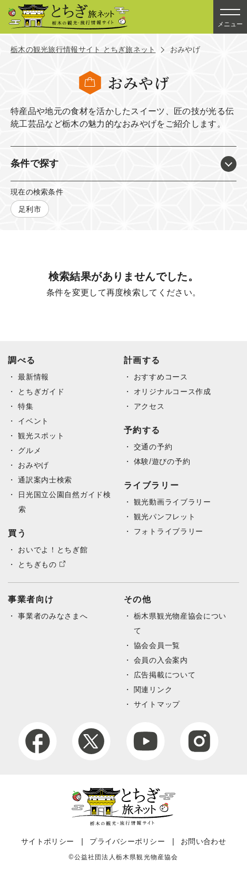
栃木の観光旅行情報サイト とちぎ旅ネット (83, 49)
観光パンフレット (165, 516)
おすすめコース (161, 377)
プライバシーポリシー (127, 841)
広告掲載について (165, 675)
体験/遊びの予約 (162, 461)
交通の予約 (153, 446)
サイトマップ (157, 704)
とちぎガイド (41, 391)
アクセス (149, 406)
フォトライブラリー (168, 531)
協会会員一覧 (157, 645)
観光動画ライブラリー (172, 502)
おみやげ (33, 465)
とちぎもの (37, 564)
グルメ (29, 450)
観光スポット (41, 435)
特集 (25, 406)
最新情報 (33, 377)
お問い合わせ (203, 841)
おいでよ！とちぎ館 (52, 549)
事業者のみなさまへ (52, 616)
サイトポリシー (47, 841)
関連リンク (153, 689)
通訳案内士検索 (45, 480)
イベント (33, 421)
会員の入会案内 (161, 660)
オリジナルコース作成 (172, 391)
